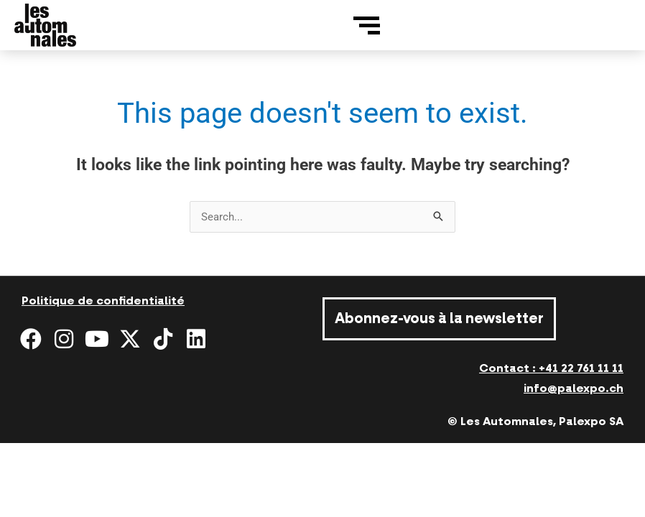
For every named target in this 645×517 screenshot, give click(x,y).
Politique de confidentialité (103, 301)
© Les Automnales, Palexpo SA (535, 421)
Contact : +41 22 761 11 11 (551, 368)
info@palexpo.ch (573, 388)
